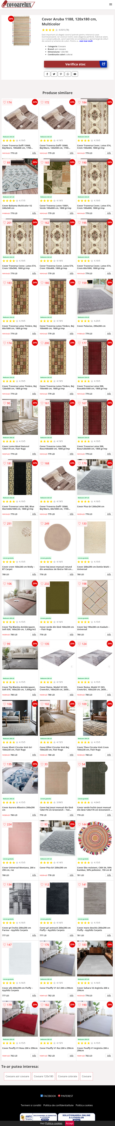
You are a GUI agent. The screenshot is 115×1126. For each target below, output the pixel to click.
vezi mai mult (86, 41)
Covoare (86, 1076)
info (34, 153)
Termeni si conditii (31, 1105)
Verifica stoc (86, 64)
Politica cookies (84, 1105)
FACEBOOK (48, 1096)
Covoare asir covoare (17, 1076)
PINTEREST (65, 1096)
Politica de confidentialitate (58, 1105)
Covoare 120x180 (43, 1076)
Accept (69, 1123)
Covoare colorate (67, 1076)
